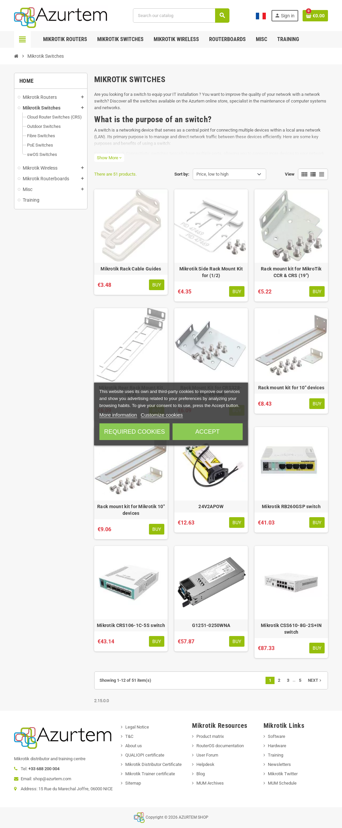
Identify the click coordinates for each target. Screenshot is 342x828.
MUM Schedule (282, 783)
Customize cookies (162, 415)
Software (276, 736)
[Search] (181, 15)
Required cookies (134, 431)
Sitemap (133, 783)
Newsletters (279, 764)
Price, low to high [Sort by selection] (212, 174)
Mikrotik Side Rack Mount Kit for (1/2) (211, 272)
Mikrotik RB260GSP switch (291, 506)
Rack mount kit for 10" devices (291, 387)
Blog (200, 773)
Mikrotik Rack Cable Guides (131, 268)
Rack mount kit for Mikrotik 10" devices (131, 510)
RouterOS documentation (220, 745)
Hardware (277, 745)
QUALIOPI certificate (144, 755)
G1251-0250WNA (211, 625)
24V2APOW (210, 506)
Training (275, 755)
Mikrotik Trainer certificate (150, 773)
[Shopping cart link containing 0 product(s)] (315, 15)
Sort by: (181, 174)
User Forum (207, 755)
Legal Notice (137, 727)
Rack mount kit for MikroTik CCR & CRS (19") (291, 272)
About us (133, 745)
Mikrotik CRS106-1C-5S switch (131, 625)
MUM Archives (210, 783)
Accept (207, 431)
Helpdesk (205, 764)
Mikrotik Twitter (283, 773)
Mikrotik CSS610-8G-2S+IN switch (291, 629)
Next (315, 680)
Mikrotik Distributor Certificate (153, 764)
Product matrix (210, 736)
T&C (129, 736)
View (290, 174)
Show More (109, 157)
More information (118, 415)
